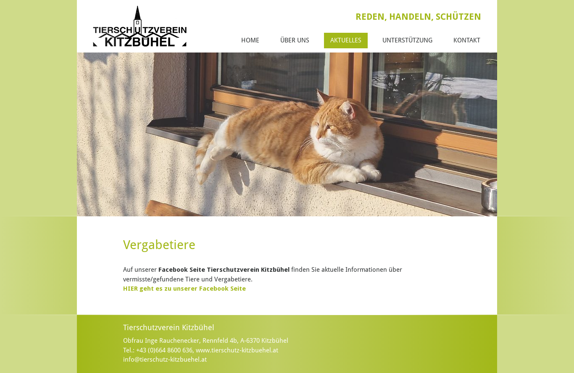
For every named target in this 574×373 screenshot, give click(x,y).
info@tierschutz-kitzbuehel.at (165, 359)
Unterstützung (407, 40)
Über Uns (294, 40)
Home (250, 40)
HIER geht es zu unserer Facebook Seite (184, 288)
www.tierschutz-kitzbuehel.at (237, 350)
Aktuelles (345, 40)
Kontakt (466, 40)
